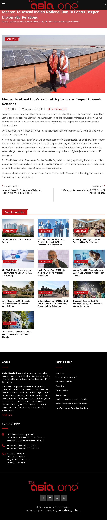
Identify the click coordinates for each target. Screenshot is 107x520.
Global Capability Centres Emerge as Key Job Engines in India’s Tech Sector (88, 273)
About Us (60, 373)
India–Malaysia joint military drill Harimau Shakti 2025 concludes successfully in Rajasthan (53, 303)
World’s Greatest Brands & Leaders (72, 399)
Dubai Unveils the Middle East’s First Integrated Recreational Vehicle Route (16, 303)
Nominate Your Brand (66, 377)
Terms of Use (62, 390)
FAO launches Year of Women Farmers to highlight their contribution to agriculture (51, 242)
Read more (7, 415)
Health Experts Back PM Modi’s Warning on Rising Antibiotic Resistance (51, 273)
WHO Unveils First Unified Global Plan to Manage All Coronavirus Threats (16, 334)
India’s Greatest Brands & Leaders (72, 408)
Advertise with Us (64, 381)
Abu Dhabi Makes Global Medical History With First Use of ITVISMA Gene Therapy (17, 273)
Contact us (61, 395)
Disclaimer (61, 386)
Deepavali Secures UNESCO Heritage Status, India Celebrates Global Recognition (88, 303)
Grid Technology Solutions (69, 510)
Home (5, 21)
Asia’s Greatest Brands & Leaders (71, 403)
